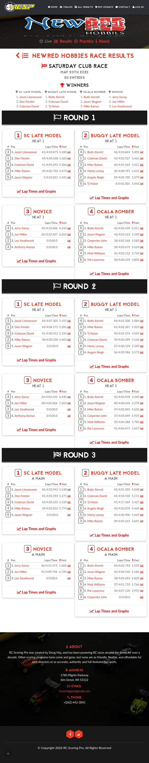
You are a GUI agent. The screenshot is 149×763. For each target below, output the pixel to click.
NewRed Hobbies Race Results (74, 56)
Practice (84, 41)
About (102, 41)
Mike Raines (91, 106)
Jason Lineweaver (30, 97)
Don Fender (27, 101)
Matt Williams (96, 253)
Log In (138, 7)
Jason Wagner (92, 101)
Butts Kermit (57, 97)
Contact (122, 7)
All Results (84, 7)
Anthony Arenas (24, 247)
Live (46, 41)
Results (63, 41)
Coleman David (29, 106)
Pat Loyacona (95, 259)
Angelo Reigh (95, 177)
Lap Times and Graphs (36, 191)
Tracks (66, 7)
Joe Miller (118, 101)
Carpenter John (97, 240)
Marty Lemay (95, 171)
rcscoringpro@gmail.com (74, 691)
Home (52, 7)
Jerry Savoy (119, 97)
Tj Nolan (54, 106)
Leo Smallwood (122, 106)
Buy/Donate (104, 7)
